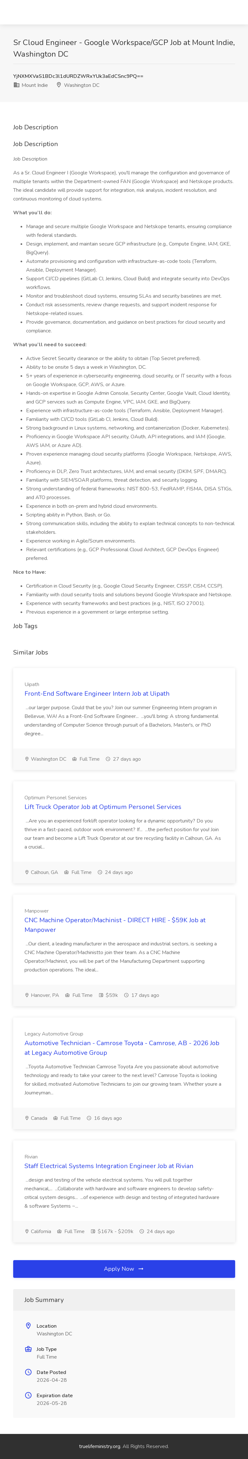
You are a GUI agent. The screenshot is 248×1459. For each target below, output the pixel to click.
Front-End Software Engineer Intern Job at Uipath (97, 693)
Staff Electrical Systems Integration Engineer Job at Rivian (108, 1166)
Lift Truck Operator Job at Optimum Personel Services (102, 807)
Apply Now (124, 1269)
